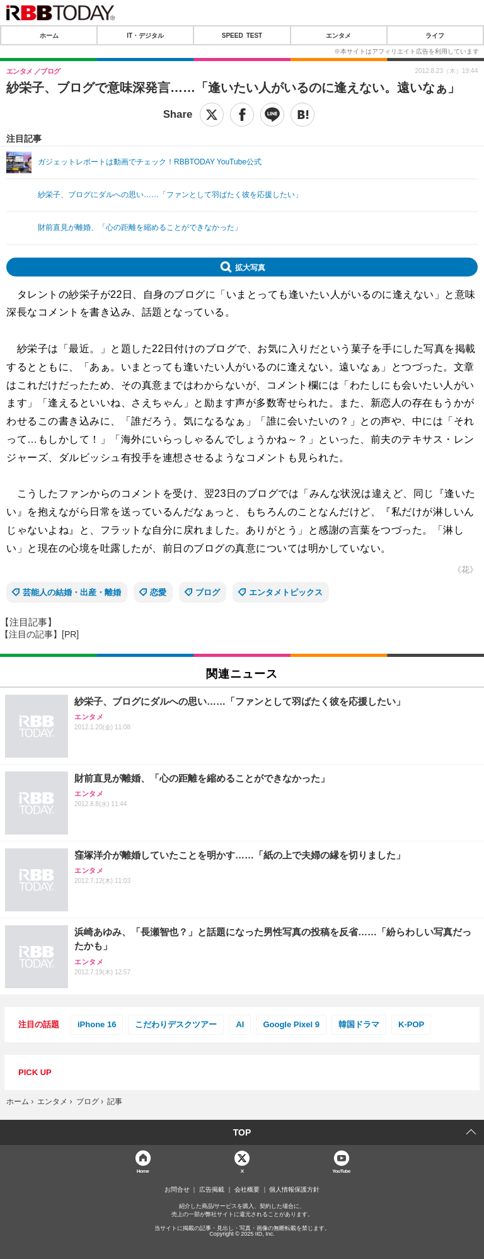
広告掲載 (211, 1190)
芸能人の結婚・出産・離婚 (72, 592)
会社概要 (247, 1190)
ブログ (207, 592)
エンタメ (338, 35)
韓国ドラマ (358, 1024)
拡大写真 (250, 267)
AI (240, 1024)
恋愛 (158, 592)
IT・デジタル (145, 35)
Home (143, 1170)
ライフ (434, 35)
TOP (242, 1132)
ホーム (49, 35)
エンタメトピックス (286, 592)
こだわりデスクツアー (176, 1024)
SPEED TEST (242, 35)
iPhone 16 (97, 1024)
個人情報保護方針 (294, 1190)
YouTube (341, 1170)
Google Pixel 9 (291, 1024)
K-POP (411, 1024)
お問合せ (177, 1190)
